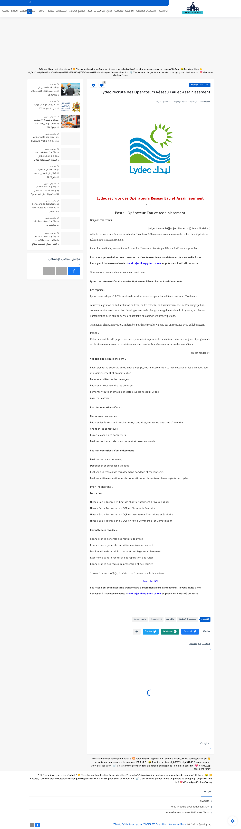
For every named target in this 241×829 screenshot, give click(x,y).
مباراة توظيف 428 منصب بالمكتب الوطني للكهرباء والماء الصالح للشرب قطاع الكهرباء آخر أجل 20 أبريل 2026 (45, 241)
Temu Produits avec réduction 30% (189, 806)
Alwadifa (170, 619)
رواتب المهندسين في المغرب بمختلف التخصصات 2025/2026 (45, 92)
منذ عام (53, 84)
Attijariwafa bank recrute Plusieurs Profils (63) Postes (45, 139)
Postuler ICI (150, 581)
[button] (190, 632)
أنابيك (42, 11)
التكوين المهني (28, 11)
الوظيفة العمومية (124, 11)
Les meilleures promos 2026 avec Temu (187, 812)
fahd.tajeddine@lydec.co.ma (144, 263)
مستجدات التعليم (57, 11)
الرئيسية (163, 11)
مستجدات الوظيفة (146, 11)
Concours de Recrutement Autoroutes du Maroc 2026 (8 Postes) (45, 208)
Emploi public (139, 619)
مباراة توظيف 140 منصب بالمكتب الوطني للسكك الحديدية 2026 (46, 124)
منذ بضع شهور (50, 116)
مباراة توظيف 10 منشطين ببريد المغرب (46, 223)
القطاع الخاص (77, 11)
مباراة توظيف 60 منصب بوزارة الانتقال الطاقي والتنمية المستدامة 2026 (46, 156)
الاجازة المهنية (10, 11)
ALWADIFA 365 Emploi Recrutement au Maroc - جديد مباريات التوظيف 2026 (150, 824)
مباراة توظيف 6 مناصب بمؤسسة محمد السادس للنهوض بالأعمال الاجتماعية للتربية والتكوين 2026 (45, 191)
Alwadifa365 (156, 619)
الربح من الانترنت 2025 (100, 11)
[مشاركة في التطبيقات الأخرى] (137, 632)
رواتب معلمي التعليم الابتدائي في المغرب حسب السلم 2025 (46, 174)
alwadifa (204, 800)
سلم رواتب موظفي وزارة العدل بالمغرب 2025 (46, 107)
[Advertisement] (120, 44)
